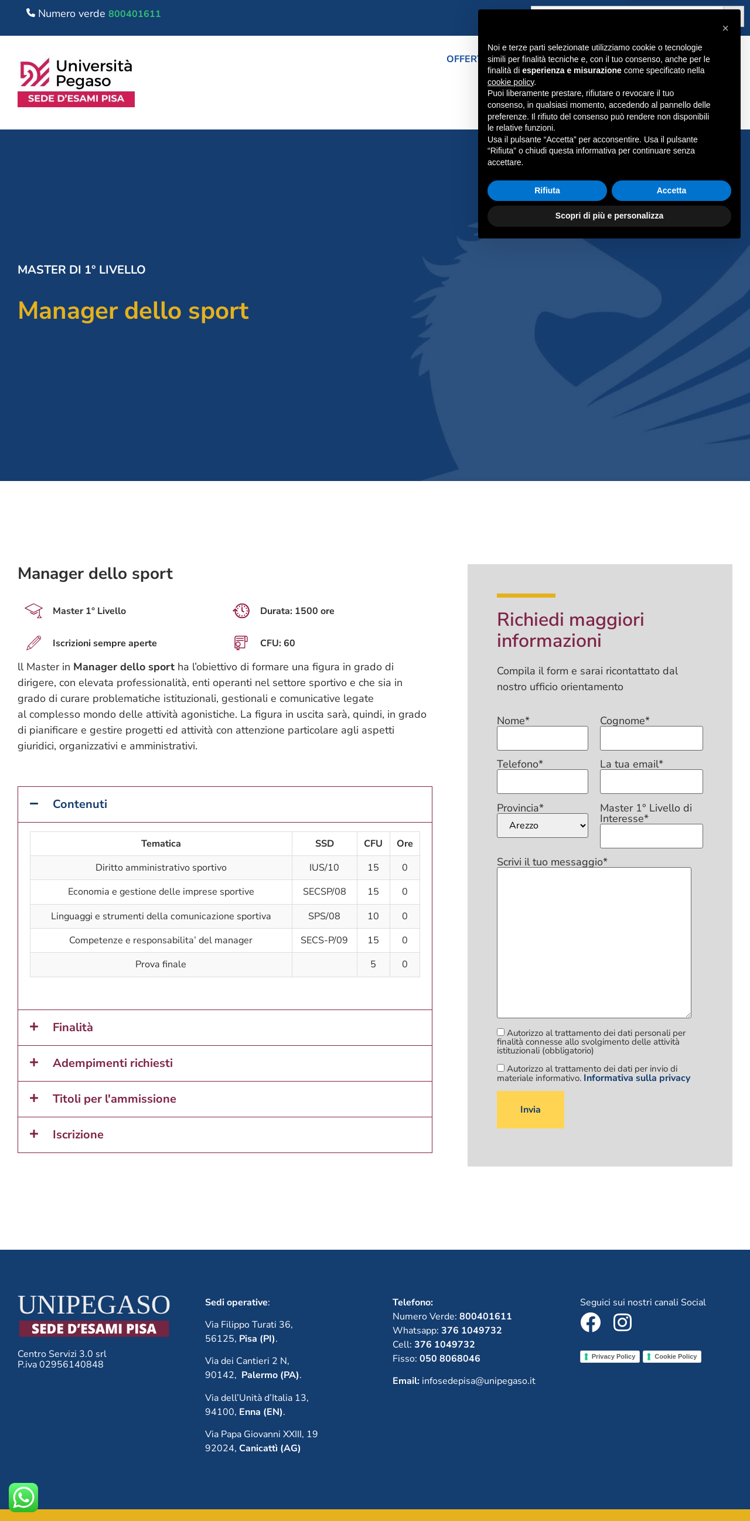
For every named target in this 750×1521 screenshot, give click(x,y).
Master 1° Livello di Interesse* (651, 823)
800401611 (134, 14)
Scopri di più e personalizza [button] (609, 1488)
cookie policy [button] (511, 1355)
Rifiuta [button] (547, 1463)
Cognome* (651, 730)
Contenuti (80, 804)
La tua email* (651, 773)
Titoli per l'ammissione (114, 1099)
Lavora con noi (697, 59)
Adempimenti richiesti (113, 1063)
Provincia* (542, 820)
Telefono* (542, 773)
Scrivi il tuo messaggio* (594, 938)
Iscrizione (78, 1135)
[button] (502, 59)
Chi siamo (607, 59)
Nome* (542, 730)
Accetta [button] (672, 1463)
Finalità (73, 1027)
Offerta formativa (502, 59)
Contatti (714, 106)
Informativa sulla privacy (637, 1078)
